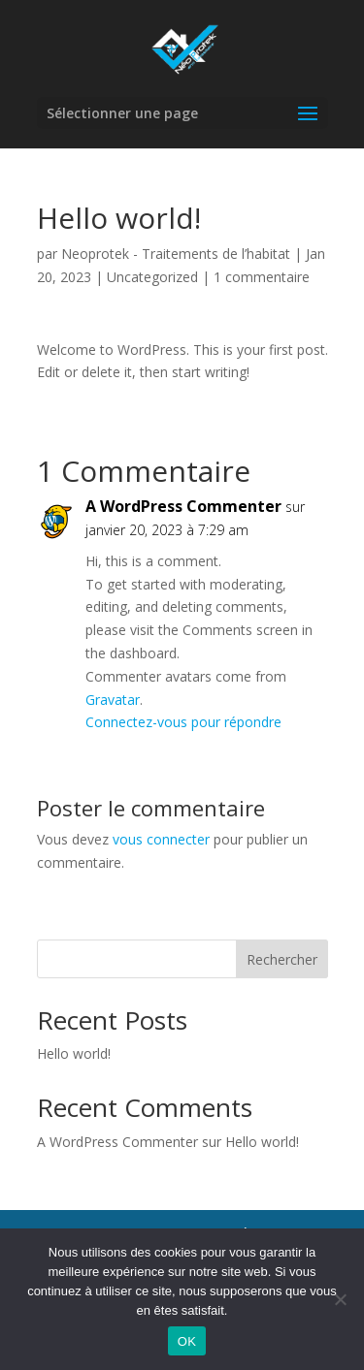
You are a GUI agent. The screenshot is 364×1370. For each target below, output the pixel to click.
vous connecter (161, 839)
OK (187, 1341)
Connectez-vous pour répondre (183, 722)
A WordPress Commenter (183, 506)
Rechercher (282, 959)
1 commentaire (262, 277)
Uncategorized (152, 277)
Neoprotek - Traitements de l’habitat (175, 253)
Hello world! (74, 1053)
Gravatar (112, 699)
